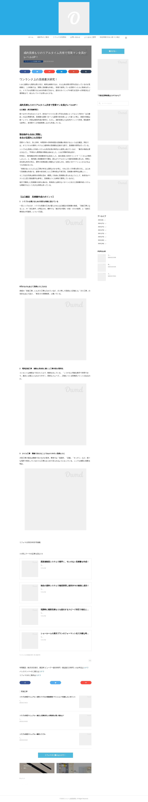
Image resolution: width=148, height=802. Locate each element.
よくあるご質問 (90, 37)
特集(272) (38, 655)
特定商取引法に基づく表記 (110, 37)
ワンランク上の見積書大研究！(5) (27, 655)
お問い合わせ (75, 37)
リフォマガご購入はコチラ (55, 755)
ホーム (30, 37)
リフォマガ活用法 (59, 37)
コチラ (86, 668)
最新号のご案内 (43, 37)
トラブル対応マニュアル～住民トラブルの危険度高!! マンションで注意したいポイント (48, 697)
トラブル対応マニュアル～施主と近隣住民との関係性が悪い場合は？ (42, 715)
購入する (112, 51)
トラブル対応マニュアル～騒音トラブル (32, 734)
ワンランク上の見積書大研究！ (33, 61)
